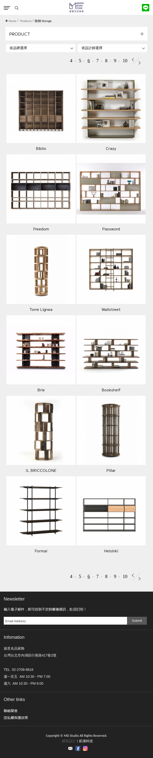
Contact (70, 748)
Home (11, 21)
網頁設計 (69, 741)
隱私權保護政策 (16, 717)
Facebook (77, 748)
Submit (137, 620)
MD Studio (76, 7)
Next (139, 63)
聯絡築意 (11, 710)
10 (125, 60)
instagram (85, 748)
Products (26, 21)
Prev (133, 59)
